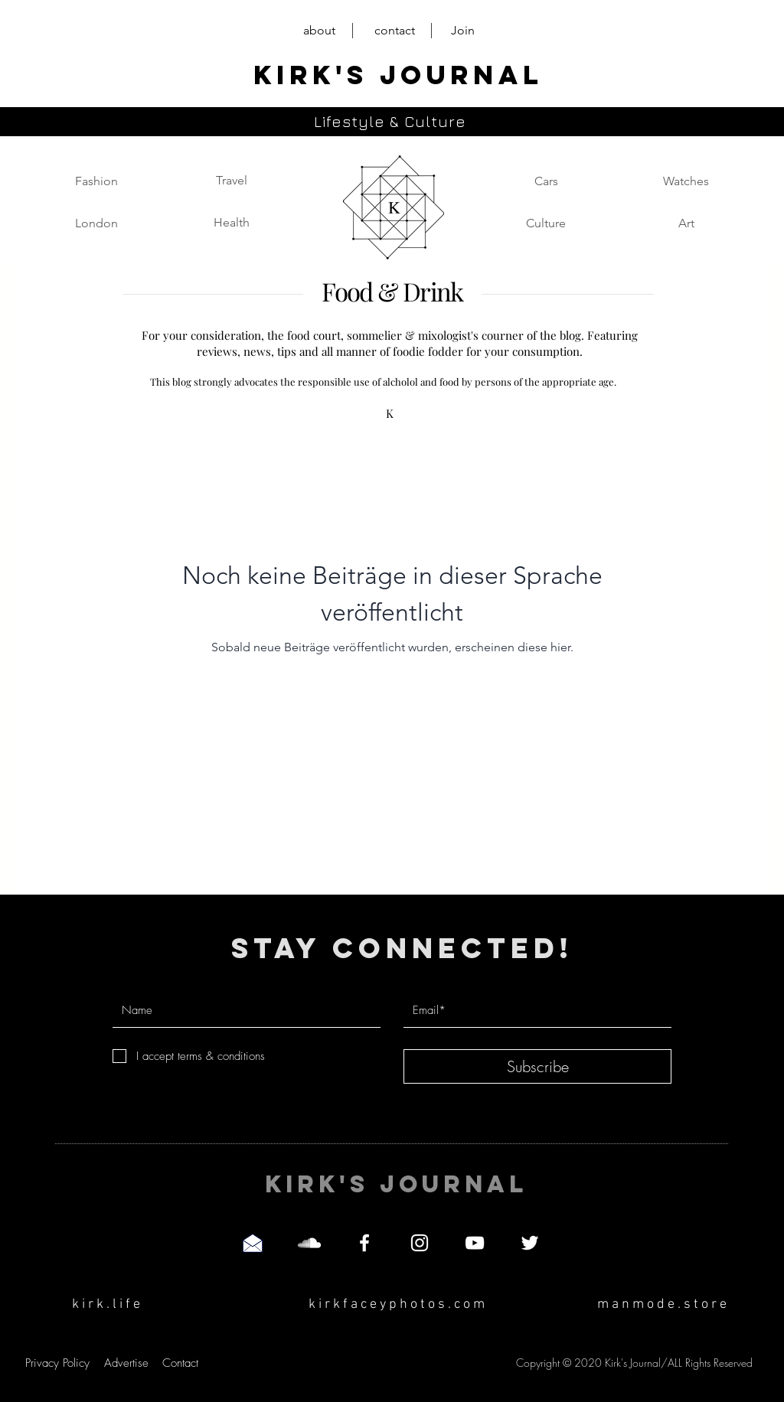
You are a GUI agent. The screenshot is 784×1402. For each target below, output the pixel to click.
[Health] (231, 223)
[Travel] (231, 180)
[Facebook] (364, 1242)
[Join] (463, 31)
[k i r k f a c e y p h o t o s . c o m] (396, 1304)
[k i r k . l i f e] (105, 1304)
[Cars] (546, 181)
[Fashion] (96, 181)
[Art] (686, 223)
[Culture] (546, 223)
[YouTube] (474, 1242)
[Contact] (180, 1363)
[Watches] (686, 181)
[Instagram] (419, 1242)
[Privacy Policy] (57, 1363)
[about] (319, 31)
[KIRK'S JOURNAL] (398, 75)
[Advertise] (126, 1363)
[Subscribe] (537, 1066)
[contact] (394, 31)
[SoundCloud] (309, 1242)
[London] (96, 223)
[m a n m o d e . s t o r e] (662, 1304)
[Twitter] (529, 1242)
